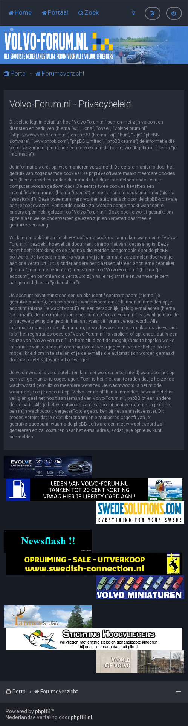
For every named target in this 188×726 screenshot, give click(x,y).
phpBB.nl (81, 717)
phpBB (43, 711)
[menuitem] (20, 12)
